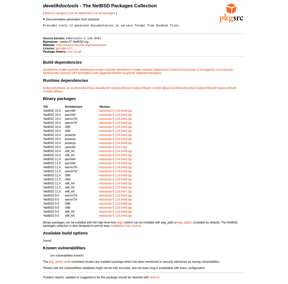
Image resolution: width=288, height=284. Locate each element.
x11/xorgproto (206, 71)
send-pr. (155, 279)
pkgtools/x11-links (165, 71)
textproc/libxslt (141, 90)
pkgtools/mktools (111, 75)
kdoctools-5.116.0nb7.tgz (115, 193)
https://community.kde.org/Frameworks (81, 47)
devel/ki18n (102, 90)
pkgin (120, 224)
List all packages (104, 13)
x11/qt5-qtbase (161, 90)
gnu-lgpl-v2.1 (64, 50)
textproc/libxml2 (121, 90)
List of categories (80, 13)
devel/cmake (51, 75)
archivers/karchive (82, 90)
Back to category (55, 13)
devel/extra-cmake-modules (61, 71)
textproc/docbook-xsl (56, 90)
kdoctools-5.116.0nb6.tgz (115, 112)
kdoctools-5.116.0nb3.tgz (115, 141)
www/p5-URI (68, 75)
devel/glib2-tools (88, 75)
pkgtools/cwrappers (148, 75)
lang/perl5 (128, 75)
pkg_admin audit (59, 263)
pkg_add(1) (185, 224)
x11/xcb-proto (187, 71)
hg (75, 53)
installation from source (126, 227)
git (79, 53)
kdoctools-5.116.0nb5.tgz (115, 116)
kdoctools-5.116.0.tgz (113, 149)
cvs (69, 53)
